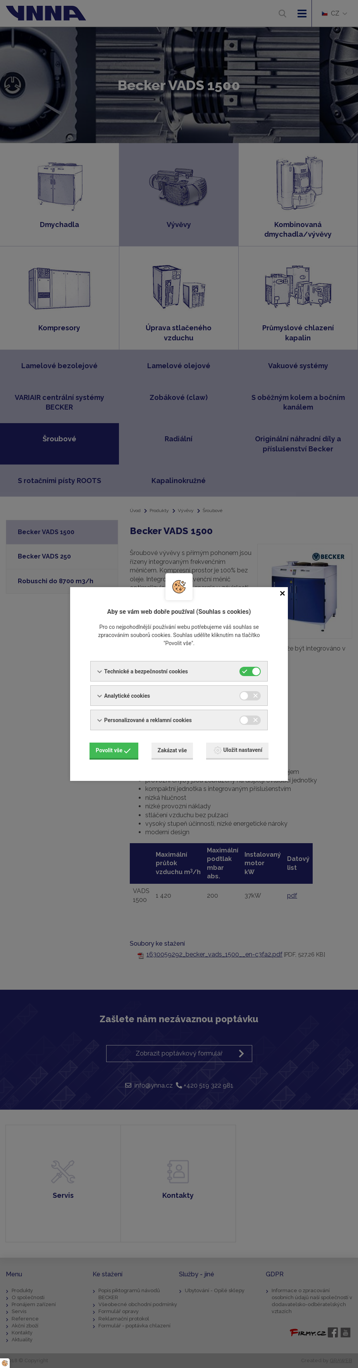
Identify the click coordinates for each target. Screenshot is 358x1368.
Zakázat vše (172, 750)
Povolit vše (113, 750)
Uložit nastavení (238, 750)
